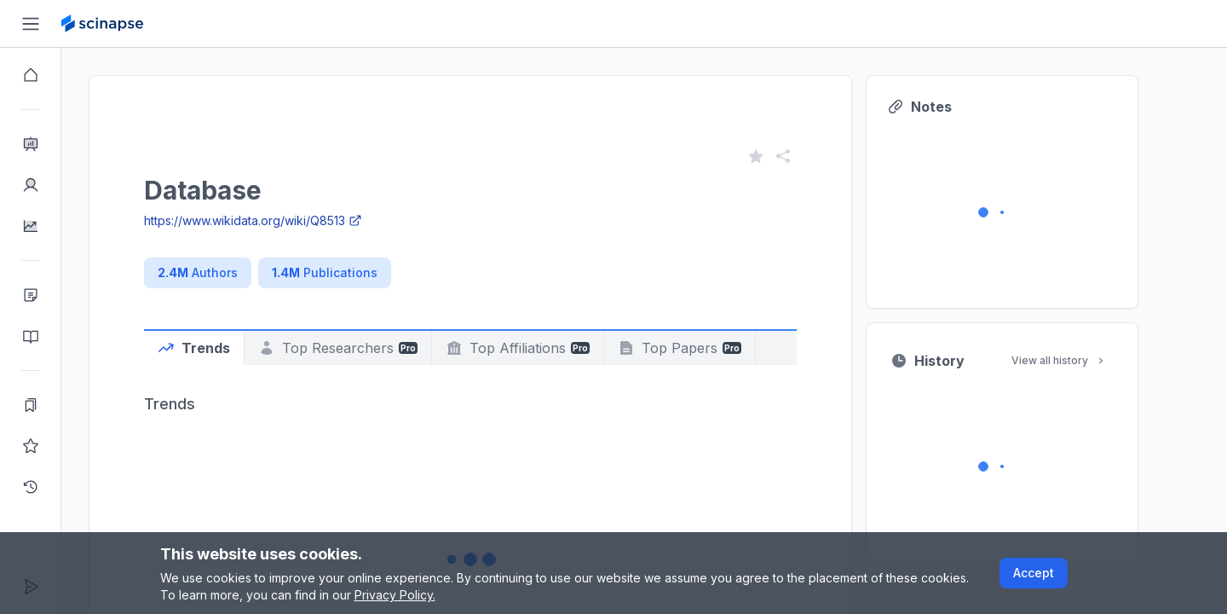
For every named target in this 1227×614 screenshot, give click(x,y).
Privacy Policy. (394, 595)
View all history (1090, 360)
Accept (1033, 572)
